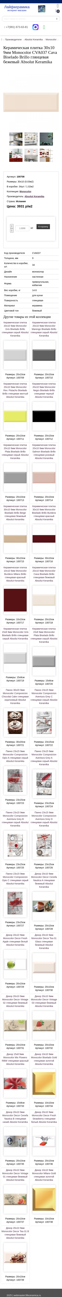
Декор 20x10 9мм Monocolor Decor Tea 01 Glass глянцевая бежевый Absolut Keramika (44, 941)
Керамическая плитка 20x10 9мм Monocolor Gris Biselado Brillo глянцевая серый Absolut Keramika (15, 329)
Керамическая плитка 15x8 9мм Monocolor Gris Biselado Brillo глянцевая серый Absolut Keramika (15, 633)
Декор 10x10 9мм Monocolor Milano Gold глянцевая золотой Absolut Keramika (44, 1175)
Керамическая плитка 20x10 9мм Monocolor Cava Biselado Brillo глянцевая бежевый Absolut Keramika (44, 574)
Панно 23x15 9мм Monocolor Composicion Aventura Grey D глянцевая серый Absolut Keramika (44, 819)
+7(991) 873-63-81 (16, 27)
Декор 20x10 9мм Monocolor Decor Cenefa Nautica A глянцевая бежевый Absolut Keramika (44, 880)
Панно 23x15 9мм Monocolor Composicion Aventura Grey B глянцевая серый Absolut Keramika (15, 819)
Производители (13, 39)
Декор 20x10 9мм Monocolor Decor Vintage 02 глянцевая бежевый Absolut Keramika (15, 1001)
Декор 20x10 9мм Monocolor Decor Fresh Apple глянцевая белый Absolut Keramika (15, 940)
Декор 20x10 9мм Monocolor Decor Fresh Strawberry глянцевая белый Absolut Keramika (44, 1117)
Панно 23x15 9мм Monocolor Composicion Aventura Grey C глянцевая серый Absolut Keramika (44, 696)
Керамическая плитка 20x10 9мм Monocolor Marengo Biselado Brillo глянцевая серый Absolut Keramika (44, 329)
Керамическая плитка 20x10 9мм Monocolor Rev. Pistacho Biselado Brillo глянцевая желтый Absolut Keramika (15, 390)
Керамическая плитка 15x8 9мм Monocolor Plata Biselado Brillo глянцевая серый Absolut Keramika (44, 635)
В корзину (43, 226)
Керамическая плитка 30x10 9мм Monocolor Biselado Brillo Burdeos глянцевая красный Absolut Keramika (44, 513)
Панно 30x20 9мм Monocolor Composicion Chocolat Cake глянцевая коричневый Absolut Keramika (15, 696)
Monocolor (51, 39)
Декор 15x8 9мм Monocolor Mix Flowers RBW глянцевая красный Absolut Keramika (15, 1059)
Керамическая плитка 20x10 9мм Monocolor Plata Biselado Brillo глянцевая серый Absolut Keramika (15, 451)
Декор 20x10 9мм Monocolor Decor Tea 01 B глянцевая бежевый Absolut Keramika (15, 1233)
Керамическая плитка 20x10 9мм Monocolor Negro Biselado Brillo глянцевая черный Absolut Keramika (44, 390)
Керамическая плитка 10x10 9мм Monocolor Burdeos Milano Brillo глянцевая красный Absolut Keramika (15, 574)
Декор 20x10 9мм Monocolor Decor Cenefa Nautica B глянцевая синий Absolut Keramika (15, 1117)
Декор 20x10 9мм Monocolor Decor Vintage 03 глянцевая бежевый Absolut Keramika (44, 1001)
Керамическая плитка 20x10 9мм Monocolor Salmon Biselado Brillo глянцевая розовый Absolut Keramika (44, 451)
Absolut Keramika (33, 39)
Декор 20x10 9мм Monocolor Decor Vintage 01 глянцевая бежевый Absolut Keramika (15, 1175)
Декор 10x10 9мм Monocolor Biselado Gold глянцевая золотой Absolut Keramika (44, 1059)
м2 (32, 228)
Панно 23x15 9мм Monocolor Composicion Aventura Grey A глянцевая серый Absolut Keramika (44, 758)
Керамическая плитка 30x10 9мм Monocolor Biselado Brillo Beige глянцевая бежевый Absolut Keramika (15, 513)
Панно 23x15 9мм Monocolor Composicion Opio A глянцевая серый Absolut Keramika (15, 756)
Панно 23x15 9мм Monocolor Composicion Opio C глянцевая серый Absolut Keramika (15, 878)
